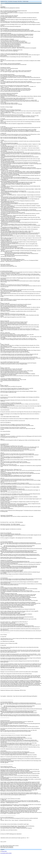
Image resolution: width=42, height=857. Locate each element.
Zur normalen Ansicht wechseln (5, 853)
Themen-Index (4, 851)
